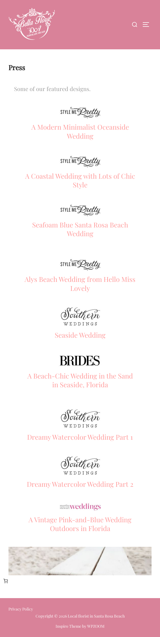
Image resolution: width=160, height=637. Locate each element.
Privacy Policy (20, 609)
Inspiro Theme (68, 626)
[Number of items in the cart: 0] (5, 581)
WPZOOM (95, 626)
